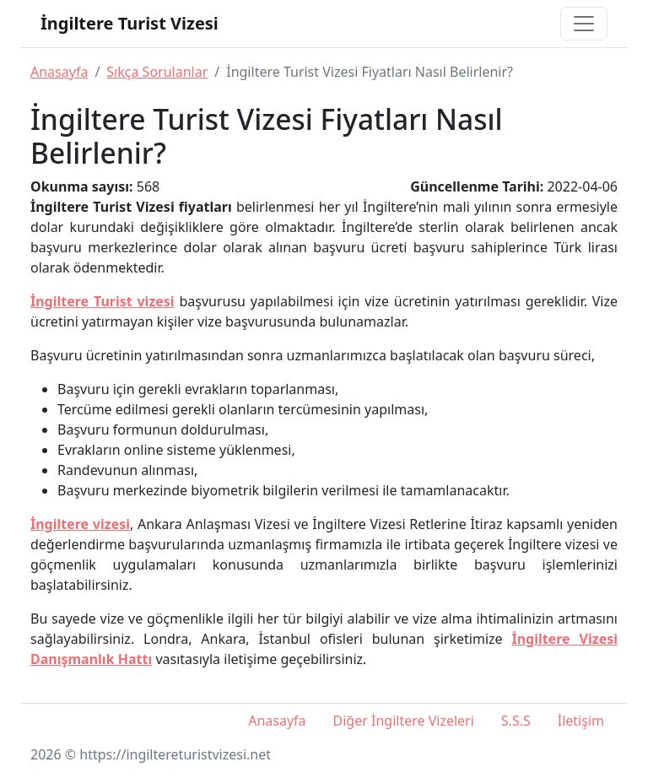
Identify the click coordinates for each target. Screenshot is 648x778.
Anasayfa (59, 71)
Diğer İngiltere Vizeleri (403, 720)
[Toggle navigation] (584, 24)
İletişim (581, 720)
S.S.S (516, 720)
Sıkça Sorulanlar (157, 71)
